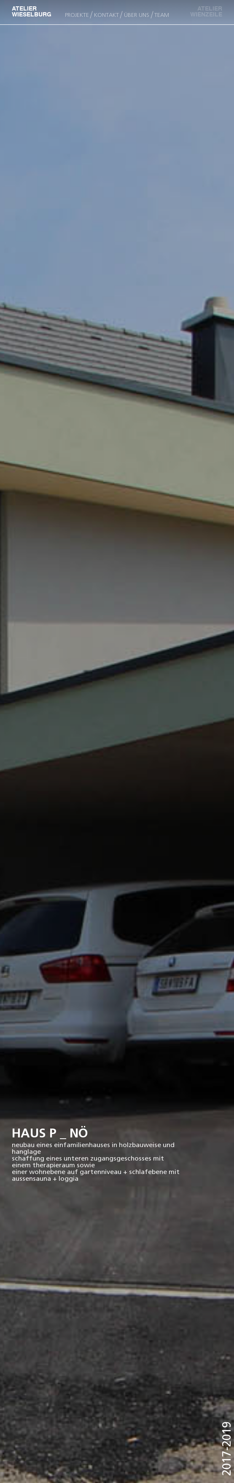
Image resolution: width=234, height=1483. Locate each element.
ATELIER (202, 12)
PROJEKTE (77, 15)
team (161, 15)
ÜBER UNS (136, 15)
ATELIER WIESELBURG (31, 12)
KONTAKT (106, 15)
